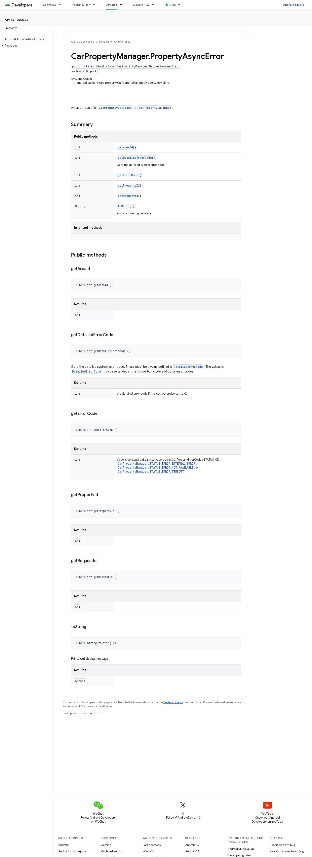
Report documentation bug (287, 851)
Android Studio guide (240, 849)
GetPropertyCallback (115, 108)
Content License (173, 702)
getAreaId (125, 147)
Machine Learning (112, 851)
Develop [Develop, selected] (111, 5)
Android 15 (192, 845)
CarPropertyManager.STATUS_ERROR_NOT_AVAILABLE (155, 467)
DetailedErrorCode (188, 367)
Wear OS (148, 851)
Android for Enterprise (72, 851)
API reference (17, 19)
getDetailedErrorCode (135, 158)
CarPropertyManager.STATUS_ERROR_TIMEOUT (151, 471)
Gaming (106, 845)
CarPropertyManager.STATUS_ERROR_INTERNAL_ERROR (156, 463)
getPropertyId (129, 185)
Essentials (49, 5)
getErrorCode (128, 175)
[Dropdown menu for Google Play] (154, 5)
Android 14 (192, 851)
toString (124, 206)
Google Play (141, 5)
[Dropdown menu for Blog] (181, 5)
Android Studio (293, 5)
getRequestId (128, 196)
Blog (173, 5)
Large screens (152, 845)
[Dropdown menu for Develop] (122, 5)
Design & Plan (81, 5)
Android (63, 845)
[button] (26, 45)
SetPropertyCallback (154, 108)
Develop (104, 41)
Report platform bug (282, 845)
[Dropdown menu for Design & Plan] (95, 5)
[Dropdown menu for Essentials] (61, 5)
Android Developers (82, 41)
